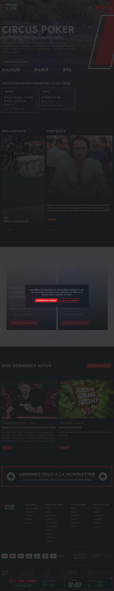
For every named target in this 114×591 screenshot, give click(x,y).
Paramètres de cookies (46, 300)
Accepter (63, 300)
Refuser (74, 300)
